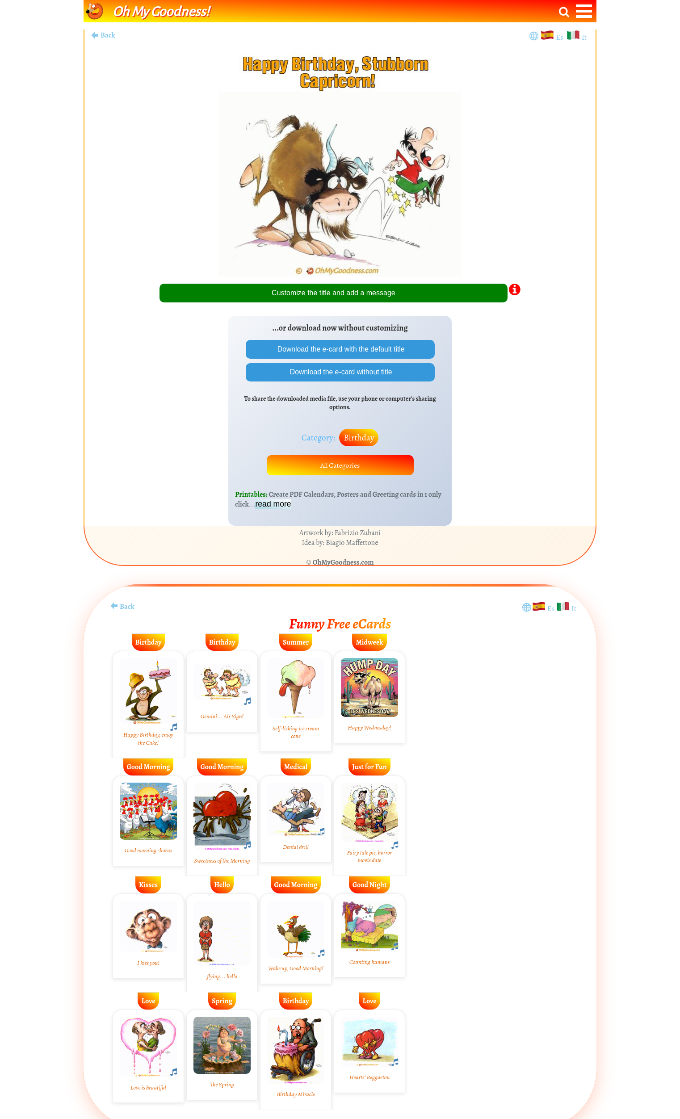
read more (273, 504)
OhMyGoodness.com (343, 563)
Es (560, 37)
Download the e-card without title (340, 372)
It (584, 37)
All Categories (340, 466)
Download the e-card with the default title (340, 349)
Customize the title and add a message (333, 293)
